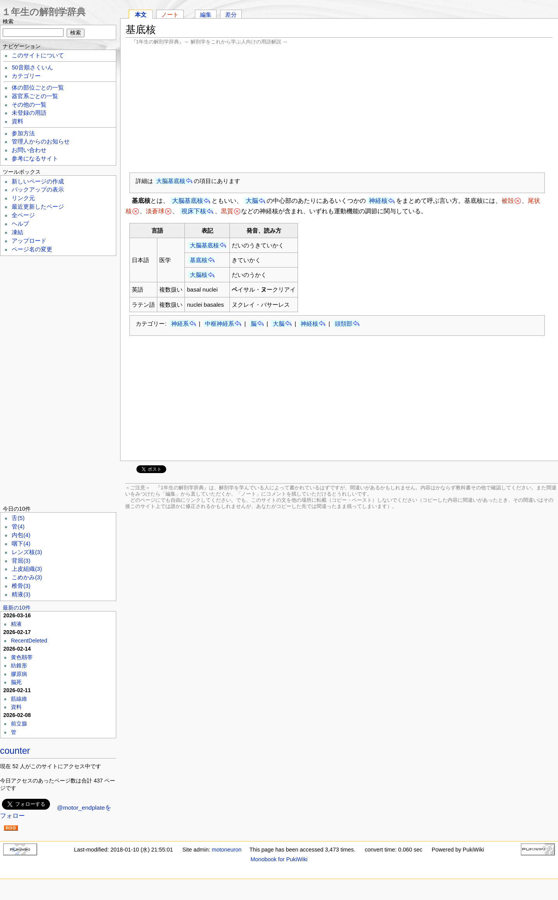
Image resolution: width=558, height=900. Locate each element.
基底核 (198, 260)
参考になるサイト (35, 158)
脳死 (16, 682)
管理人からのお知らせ (41, 141)
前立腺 (19, 723)
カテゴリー (26, 76)
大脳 (252, 200)
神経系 (180, 323)
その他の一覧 (29, 105)
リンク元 (23, 198)
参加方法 (23, 133)
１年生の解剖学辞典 (44, 12)
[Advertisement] (339, 108)
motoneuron (226, 849)
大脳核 (198, 274)
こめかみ (27, 577)
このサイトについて (38, 55)
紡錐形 (19, 665)
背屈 (21, 561)
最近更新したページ (38, 207)
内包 (21, 535)
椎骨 (21, 586)
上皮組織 (27, 569)
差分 (231, 14)
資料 (17, 121)
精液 (21, 594)
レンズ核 (27, 552)
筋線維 (19, 699)
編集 (206, 14)
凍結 (17, 232)
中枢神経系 (219, 323)
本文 (140, 14)
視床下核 (193, 211)
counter (15, 751)
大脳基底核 (170, 181)
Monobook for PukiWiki (278, 859)
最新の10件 (17, 608)
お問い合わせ (29, 150)
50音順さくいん (32, 67)
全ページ (23, 215)
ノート (170, 14)
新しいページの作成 (38, 181)
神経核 (378, 200)
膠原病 (19, 674)
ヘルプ (20, 224)
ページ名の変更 (32, 249)
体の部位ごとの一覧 (38, 88)
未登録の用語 (29, 113)
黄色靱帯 (22, 657)
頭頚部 (343, 323)
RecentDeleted (29, 640)
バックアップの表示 (38, 190)
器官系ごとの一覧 (35, 96)
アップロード (29, 241)
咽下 (21, 544)
